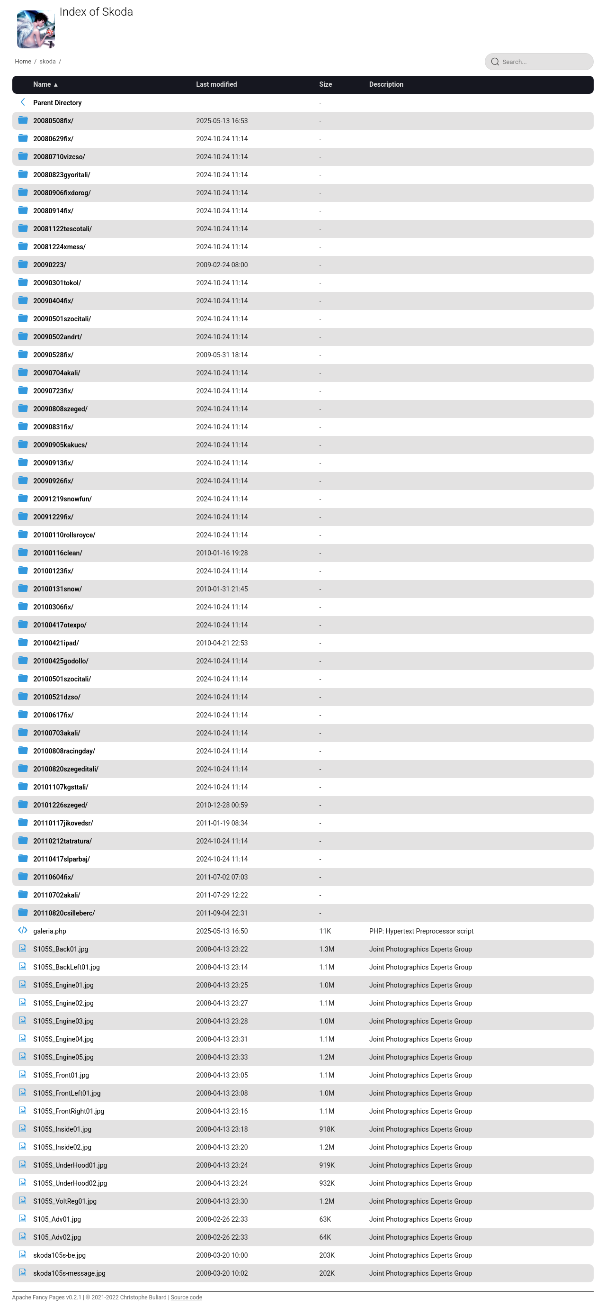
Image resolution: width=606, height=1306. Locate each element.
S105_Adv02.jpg (57, 1237)
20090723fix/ (54, 391)
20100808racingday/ (65, 751)
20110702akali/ (57, 895)
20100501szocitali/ (62, 679)
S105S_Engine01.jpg (64, 985)
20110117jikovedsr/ (63, 823)
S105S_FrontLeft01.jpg (67, 1093)
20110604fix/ (54, 877)
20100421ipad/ (56, 643)
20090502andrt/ (58, 337)
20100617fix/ (54, 715)
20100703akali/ (57, 733)
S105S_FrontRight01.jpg (69, 1111)
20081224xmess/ (60, 247)
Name (42, 84)
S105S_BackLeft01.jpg (67, 967)
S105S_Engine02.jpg (64, 1003)
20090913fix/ (54, 463)
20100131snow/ (58, 589)
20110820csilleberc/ (64, 913)
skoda (47, 61)
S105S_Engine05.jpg (64, 1057)
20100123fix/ (54, 571)
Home (23, 61)
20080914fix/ (54, 211)
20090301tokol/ (57, 283)
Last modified (216, 84)
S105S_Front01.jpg (61, 1075)
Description (386, 84)
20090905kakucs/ (61, 445)
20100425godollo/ (61, 661)
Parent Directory (58, 103)
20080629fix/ (54, 139)
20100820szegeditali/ (66, 769)
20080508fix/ (54, 121)
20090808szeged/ (61, 409)
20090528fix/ (54, 355)
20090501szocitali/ (62, 319)
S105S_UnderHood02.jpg (70, 1183)
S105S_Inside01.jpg (63, 1129)
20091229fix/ (54, 517)
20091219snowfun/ (63, 499)
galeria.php (50, 931)
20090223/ (50, 265)
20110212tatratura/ (63, 841)
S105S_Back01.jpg (61, 949)
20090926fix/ (54, 481)
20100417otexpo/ (60, 625)
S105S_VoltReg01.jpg (65, 1201)
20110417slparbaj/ (62, 859)
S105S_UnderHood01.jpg (70, 1165)
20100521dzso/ (57, 697)
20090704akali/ (57, 373)
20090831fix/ (54, 427)
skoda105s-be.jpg (60, 1255)
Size (326, 84)
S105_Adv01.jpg (57, 1219)
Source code (186, 1297)
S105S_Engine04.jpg (64, 1039)
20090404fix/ (54, 301)
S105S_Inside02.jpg (63, 1147)
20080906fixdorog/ (62, 193)
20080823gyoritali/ (62, 175)
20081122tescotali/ (63, 229)
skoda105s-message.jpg (70, 1273)
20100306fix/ (54, 607)
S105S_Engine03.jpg (64, 1021)
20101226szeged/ (61, 805)
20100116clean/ (58, 553)
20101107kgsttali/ (61, 787)
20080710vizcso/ (59, 157)
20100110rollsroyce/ (65, 535)
